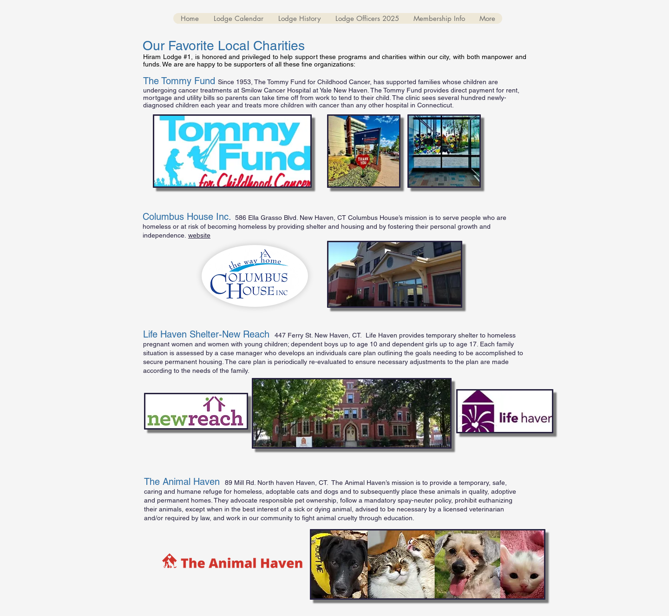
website (199, 235)
